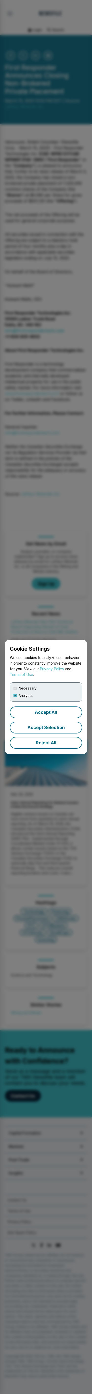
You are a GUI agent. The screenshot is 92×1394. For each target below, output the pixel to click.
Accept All (46, 712)
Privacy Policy (52, 669)
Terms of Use (21, 674)
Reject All (46, 742)
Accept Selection (46, 727)
